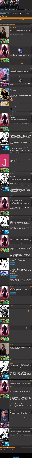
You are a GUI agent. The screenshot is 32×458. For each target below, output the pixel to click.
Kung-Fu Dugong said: (13, 288)
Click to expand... (21, 243)
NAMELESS (5, 81)
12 (12, 24)
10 (9, 24)
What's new (10, 9)
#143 (30, 68)
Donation (6, 9)
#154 (30, 305)
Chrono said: (12, 344)
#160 (30, 429)
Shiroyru (5, 38)
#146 (30, 132)
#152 (30, 258)
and (14, 171)
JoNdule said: (12, 175)
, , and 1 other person (18, 152)
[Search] (31, 9)
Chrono (2, 16)
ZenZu (5, 422)
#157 (30, 361)
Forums (2, 9)
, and (16, 284)
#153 (30, 286)
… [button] (4, 24)
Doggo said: (12, 115)
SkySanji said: (12, 46)
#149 (30, 197)
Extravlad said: (12, 236)
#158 (30, 380)
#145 (30, 113)
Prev (1, 24)
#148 (30, 173)
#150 (30, 216)
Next (14, 24)
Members (14, 9)
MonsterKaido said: (13, 70)
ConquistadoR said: (13, 27)
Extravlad (5, 186)
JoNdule (5, 167)
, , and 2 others (16, 111)
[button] (7, 9)
